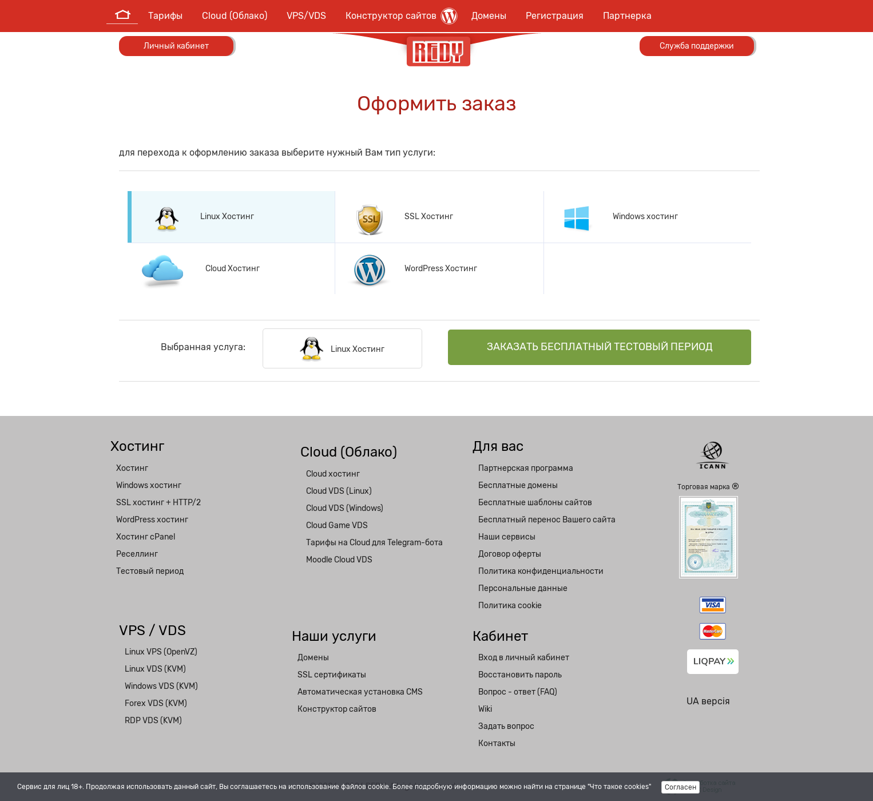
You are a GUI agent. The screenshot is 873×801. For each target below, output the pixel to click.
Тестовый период (150, 571)
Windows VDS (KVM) (161, 686)
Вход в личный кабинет (523, 658)
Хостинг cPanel (145, 537)
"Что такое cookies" (619, 787)
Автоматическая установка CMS (360, 692)
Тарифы (165, 15)
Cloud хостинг (333, 474)
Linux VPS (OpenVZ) (161, 652)
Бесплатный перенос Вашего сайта (547, 520)
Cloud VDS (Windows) (344, 508)
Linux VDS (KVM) (155, 669)
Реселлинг (137, 554)
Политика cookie (510, 605)
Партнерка (627, 15)
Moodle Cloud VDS (339, 560)
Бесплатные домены (518, 485)
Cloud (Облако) (234, 15)
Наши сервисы (506, 537)
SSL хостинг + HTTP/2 (158, 502)
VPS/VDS (306, 15)
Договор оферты (509, 554)
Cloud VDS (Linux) (339, 491)
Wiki (485, 709)
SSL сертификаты (331, 675)
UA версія (708, 701)
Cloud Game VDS (337, 525)
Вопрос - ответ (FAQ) (517, 692)
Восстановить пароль (520, 675)
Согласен (680, 787)
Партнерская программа (525, 468)
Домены (488, 15)
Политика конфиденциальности (541, 571)
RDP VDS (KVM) (153, 720)
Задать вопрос (506, 726)
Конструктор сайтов (402, 16)
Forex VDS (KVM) (156, 703)
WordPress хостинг (152, 520)
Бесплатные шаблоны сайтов (535, 502)
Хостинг (132, 468)
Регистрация (555, 15)
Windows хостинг (148, 485)
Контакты (496, 743)
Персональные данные (523, 588)
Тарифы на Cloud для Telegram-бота (374, 543)
